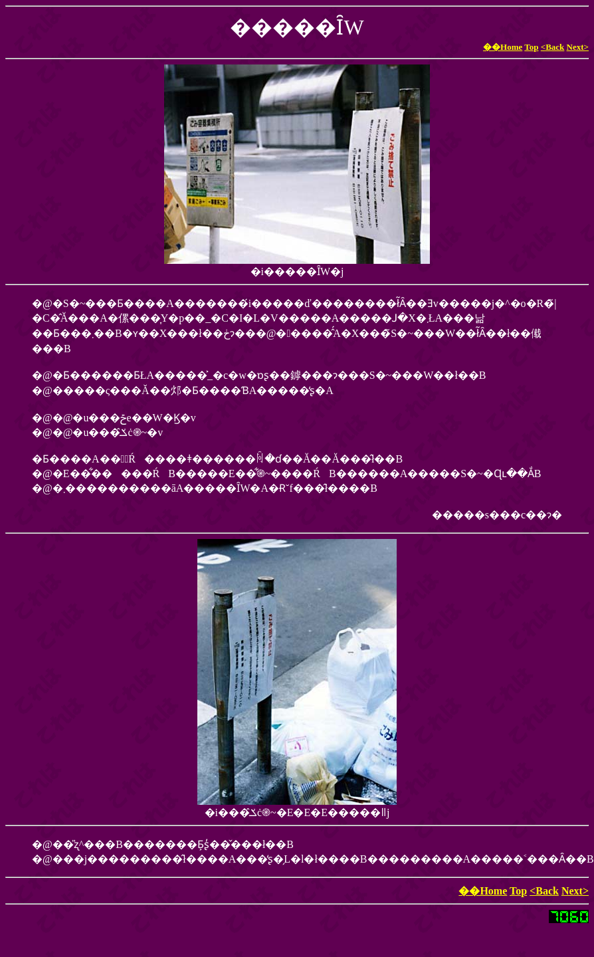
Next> (578, 47)
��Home (502, 47)
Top (531, 47)
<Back (553, 47)
